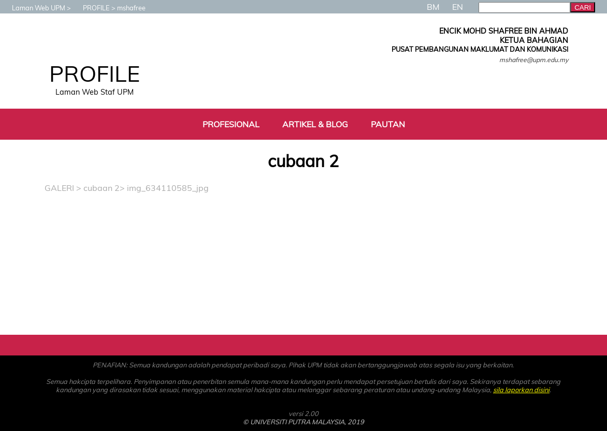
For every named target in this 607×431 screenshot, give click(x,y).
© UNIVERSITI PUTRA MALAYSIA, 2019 (303, 422)
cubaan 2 (101, 188)
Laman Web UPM (33, 8)
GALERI (59, 188)
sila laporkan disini (521, 389)
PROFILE (91, 8)
